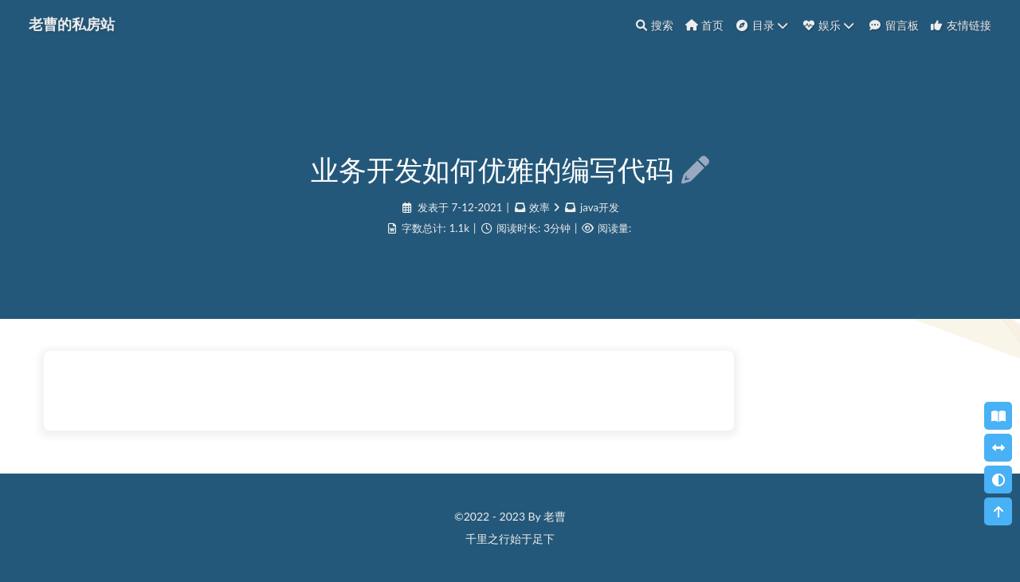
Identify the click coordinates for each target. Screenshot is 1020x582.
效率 (539, 207)
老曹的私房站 (72, 23)
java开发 (599, 207)
